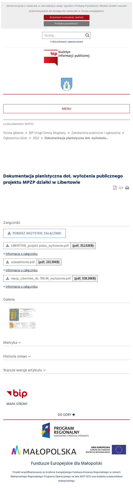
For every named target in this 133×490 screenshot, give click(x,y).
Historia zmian (15, 356)
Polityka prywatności (66, 24)
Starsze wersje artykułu (22, 370)
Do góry (66, 415)
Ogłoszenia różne (15, 138)
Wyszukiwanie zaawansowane (66, 42)
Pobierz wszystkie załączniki (32, 234)
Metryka (10, 343)
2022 (36, 138)
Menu (66, 108)
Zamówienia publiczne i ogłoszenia (95, 133)
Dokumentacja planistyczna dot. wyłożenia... (76, 138)
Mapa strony (17, 404)
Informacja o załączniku (20, 254)
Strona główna (13, 133)
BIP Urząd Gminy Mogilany (47, 133)
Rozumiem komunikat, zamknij (66, 17)
